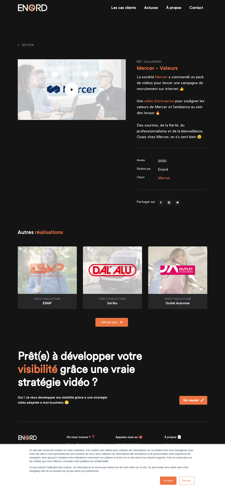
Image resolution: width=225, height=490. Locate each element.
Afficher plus (111, 322)
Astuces (151, 7)
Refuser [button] (186, 480)
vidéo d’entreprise (159, 101)
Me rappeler (193, 400)
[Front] (27, 437)
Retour (26, 45)
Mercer (161, 77)
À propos (173, 7)
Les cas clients (123, 7)
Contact (196, 7)
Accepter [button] (168, 480)
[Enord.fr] (32, 7)
